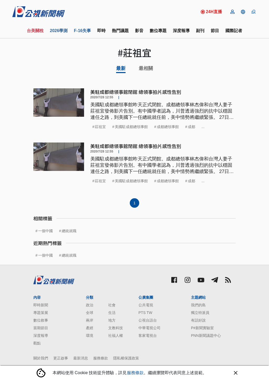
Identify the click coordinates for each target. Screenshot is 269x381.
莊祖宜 (100, 127)
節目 (215, 30)
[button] (243, 12)
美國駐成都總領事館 (131, 127)
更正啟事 (60, 358)
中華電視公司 (149, 328)
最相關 (146, 68)
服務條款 (100, 358)
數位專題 (158, 30)
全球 (89, 313)
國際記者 (233, 30)
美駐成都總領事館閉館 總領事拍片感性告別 (135, 91)
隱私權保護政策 (126, 358)
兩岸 (89, 320)
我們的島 (198, 305)
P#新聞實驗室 (202, 328)
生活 (112, 313)
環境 (89, 335)
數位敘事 (40, 320)
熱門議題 (120, 30)
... (203, 127)
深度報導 (181, 30)
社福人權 (115, 335)
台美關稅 (35, 30)
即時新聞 (40, 305)
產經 (89, 328)
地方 (112, 320)
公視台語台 (147, 320)
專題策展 (40, 313)
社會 (112, 305)
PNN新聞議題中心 (206, 335)
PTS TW (145, 313)
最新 (121, 68)
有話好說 (198, 320)
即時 (101, 30)
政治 (89, 305)
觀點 (37, 343)
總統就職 (69, 231)
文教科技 (115, 328)
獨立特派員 (200, 313)
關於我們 (40, 358)
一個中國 (45, 231)
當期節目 (40, 328)
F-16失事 (82, 30)
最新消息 (80, 358)
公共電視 (145, 305)
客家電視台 (147, 335)
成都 (191, 127)
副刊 (200, 30)
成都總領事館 (168, 127)
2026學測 (59, 30)
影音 (139, 30)
